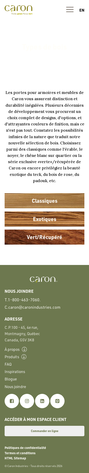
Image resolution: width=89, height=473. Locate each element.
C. (32, 307)
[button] (69, 10)
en (81, 9)
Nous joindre (15, 386)
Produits (16, 356)
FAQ (8, 364)
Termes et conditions (20, 453)
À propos (16, 349)
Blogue (11, 379)
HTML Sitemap (15, 458)
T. (23, 299)
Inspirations (15, 371)
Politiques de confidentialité (25, 447)
